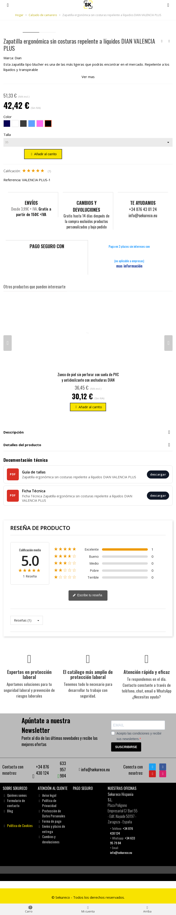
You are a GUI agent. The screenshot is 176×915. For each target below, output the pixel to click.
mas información (129, 265)
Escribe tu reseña (87, 595)
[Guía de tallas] (88, 474)
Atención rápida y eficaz (147, 671)
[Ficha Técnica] (88, 495)
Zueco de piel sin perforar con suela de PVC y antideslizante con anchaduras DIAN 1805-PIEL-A (88, 380)
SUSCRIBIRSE (126, 747)
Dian (18, 58)
